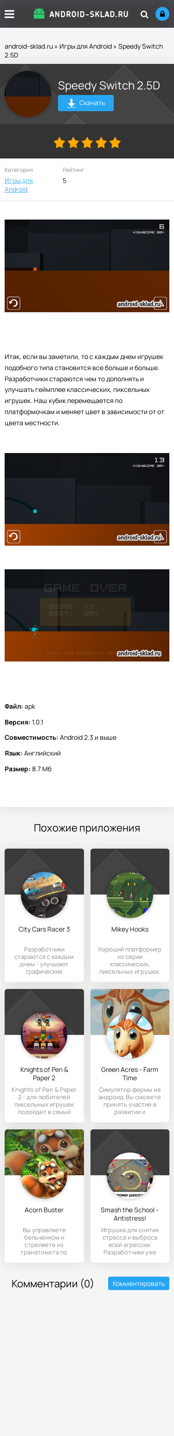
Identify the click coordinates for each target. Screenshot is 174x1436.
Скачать (86, 104)
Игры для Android (85, 46)
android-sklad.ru (29, 46)
